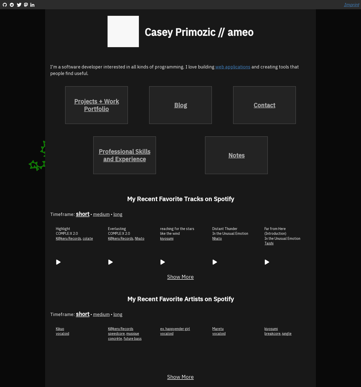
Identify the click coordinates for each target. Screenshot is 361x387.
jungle (287, 333)
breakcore (272, 333)
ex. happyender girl (175, 329)
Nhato (139, 238)
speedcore (116, 333)
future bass (133, 338)
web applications (232, 67)
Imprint (351, 5)
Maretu (218, 329)
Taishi (269, 243)
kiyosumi (166, 238)
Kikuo (60, 329)
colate (88, 238)
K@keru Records (68, 238)
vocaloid (62, 333)
